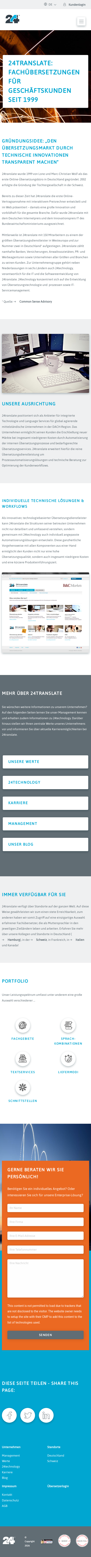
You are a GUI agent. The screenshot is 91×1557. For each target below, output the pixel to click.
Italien (80, 939)
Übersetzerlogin (58, 1486)
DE (48, 4)
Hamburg (14, 939)
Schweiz (41, 939)
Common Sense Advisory (35, 301)
